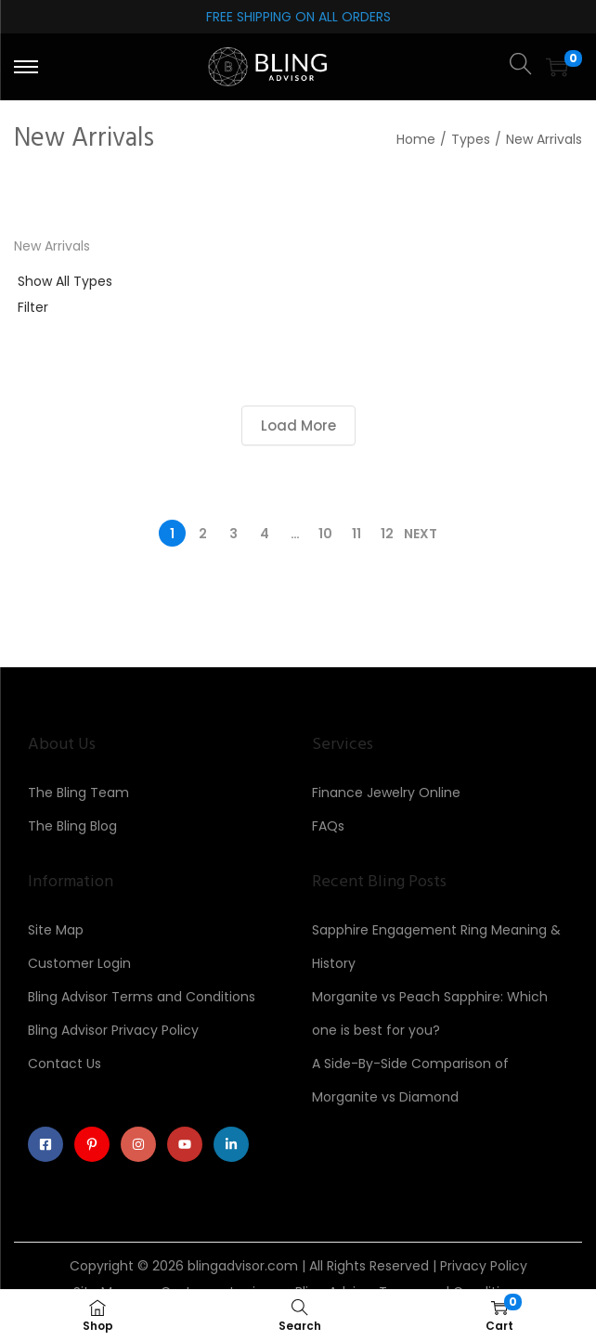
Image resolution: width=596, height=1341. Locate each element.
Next (420, 533)
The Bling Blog (72, 826)
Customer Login (79, 963)
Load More (298, 425)
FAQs (328, 826)
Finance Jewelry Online (386, 792)
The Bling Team (78, 792)
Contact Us (64, 1063)
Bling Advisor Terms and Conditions (141, 996)
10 (325, 533)
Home (415, 139)
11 (356, 533)
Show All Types (65, 281)
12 (387, 533)
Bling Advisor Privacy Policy (113, 1030)
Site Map (56, 930)
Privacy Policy (483, 1266)
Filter (33, 307)
